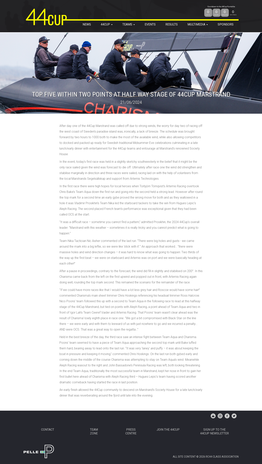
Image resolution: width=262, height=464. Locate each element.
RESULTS (171, 24)
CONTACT (47, 429)
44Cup (107, 24)
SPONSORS (226, 24)
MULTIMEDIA (197, 24)
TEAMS (128, 24)
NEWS (87, 24)
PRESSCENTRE (130, 431)
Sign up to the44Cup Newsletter (214, 431)
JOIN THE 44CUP (168, 429)
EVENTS (150, 24)
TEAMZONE (94, 431)
